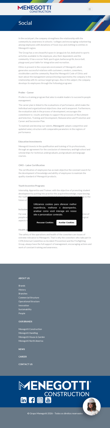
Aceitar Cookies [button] (66, 223)
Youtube (48, 400)
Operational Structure (29, 301)
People (22, 313)
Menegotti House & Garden (32, 337)
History (22, 289)
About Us (24, 278)
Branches (23, 293)
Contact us (25, 364)
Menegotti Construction (30, 329)
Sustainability (25, 309)
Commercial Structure (29, 297)
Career (23, 356)
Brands (22, 285)
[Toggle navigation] (89, 9)
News (22, 349)
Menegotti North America (31, 341)
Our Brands (25, 321)
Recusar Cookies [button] (45, 223)
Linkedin (24, 400)
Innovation (24, 305)
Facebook (32, 400)
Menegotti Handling (28, 333)
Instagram (40, 400)
